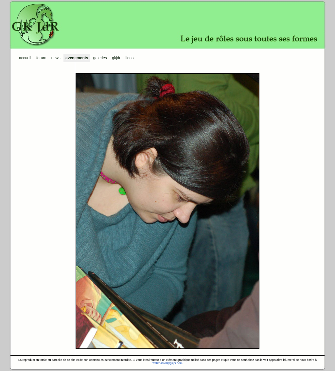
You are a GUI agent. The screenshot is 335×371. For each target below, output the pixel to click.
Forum (41, 58)
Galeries (100, 58)
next (213, 211)
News (56, 58)
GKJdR (167, 24)
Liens (130, 58)
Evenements (76, 58)
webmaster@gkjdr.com (167, 363)
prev (122, 211)
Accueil (25, 58)
